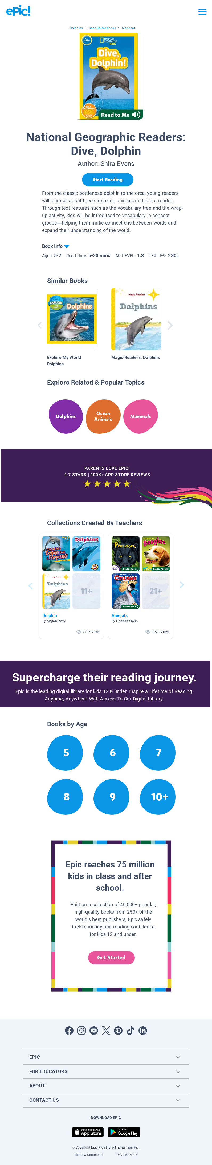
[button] (71, 586)
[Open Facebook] (69, 1030)
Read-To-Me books (102, 28)
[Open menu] (202, 12)
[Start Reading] (107, 179)
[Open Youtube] (93, 1030)
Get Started (111, 957)
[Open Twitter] (106, 1030)
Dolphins (76, 28)
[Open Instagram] (81, 1030)
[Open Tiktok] (130, 1030)
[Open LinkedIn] (142, 1030)
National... (129, 28)
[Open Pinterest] (118, 1030)
